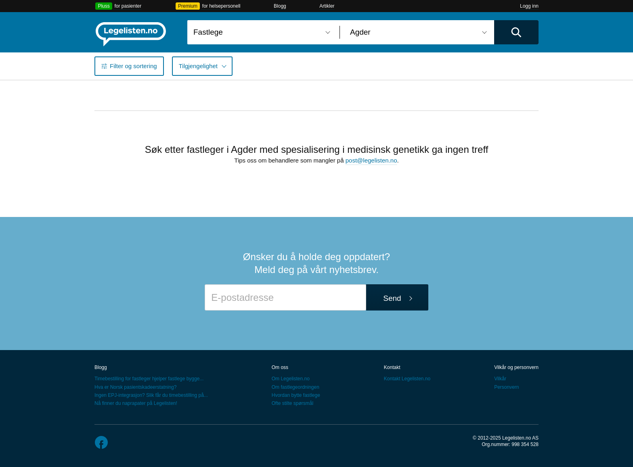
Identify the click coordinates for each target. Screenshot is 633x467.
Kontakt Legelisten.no (407, 379)
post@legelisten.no (371, 160)
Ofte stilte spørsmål (292, 403)
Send (392, 298)
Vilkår (500, 379)
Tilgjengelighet (198, 66)
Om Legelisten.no (291, 379)
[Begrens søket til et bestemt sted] (417, 32)
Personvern (506, 387)
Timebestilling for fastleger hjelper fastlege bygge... (148, 379)
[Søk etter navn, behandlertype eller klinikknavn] (260, 32)
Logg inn (529, 6)
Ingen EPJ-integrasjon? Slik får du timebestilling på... (151, 395)
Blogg (280, 6)
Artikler (326, 6)
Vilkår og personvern (516, 367)
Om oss (280, 367)
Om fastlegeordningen (295, 387)
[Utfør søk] (516, 32)
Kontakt (392, 367)
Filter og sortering (133, 66)
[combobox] (260, 32)
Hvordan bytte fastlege (296, 395)
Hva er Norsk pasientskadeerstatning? (135, 387)
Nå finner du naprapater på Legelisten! (135, 403)
